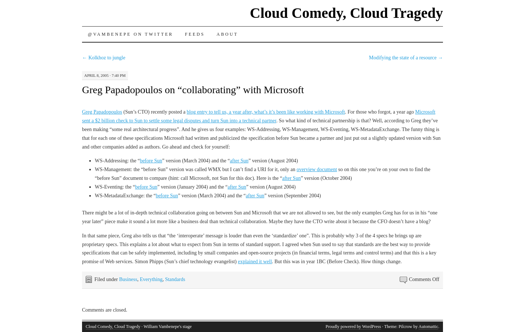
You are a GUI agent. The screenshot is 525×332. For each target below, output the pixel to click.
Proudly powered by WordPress (353, 326)
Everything (151, 279)
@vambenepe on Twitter (130, 34)
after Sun (239, 160)
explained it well (255, 261)
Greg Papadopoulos (102, 112)
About (227, 34)
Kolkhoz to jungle (103, 57)
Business (128, 279)
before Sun (151, 160)
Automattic (428, 326)
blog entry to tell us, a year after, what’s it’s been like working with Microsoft (266, 112)
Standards (175, 279)
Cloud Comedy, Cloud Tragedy (346, 13)
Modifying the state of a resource (406, 57)
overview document (317, 169)
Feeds (195, 34)
